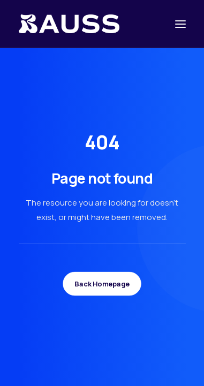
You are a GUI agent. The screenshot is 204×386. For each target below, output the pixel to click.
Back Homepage (102, 284)
